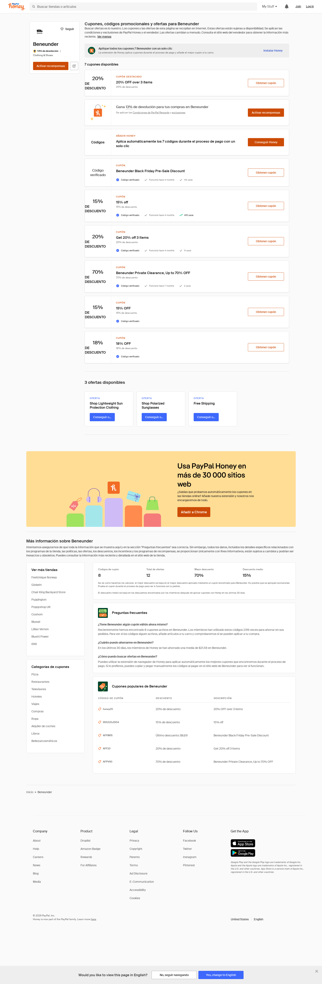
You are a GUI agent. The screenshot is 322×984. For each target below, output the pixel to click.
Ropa (34, 719)
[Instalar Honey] (273, 50)
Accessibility (138, 890)
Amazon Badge (90, 849)
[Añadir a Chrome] (193, 512)
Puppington (38, 599)
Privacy (134, 840)
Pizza (34, 674)
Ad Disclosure (138, 873)
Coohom (37, 614)
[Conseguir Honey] (266, 142)
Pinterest (189, 865)
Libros (35, 733)
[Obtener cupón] (266, 83)
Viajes (35, 704)
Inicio (29, 792)
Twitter (187, 849)
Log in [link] (310, 6)
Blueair (35, 622)
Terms (134, 865)
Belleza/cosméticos (44, 741)
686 (34, 644)
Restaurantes (40, 682)
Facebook (189, 840)
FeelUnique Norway (44, 577)
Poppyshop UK (41, 607)
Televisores (38, 689)
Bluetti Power (40, 636)
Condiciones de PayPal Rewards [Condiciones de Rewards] (151, 112)
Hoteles (36, 696)
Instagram (190, 857)
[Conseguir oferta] (102, 417)
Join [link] (298, 6)
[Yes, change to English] (221, 975)
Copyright (136, 849)
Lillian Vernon (40, 629)
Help (36, 849)
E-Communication (142, 882)
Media (37, 882)
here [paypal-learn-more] (93, 919)
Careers (38, 857)
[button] (247, 919)
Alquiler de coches (43, 726)
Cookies (135, 898)
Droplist (85, 840)
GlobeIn (36, 585)
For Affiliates (88, 865)
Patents (135, 857)
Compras (37, 711)
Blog (36, 873)
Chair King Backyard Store (48, 592)
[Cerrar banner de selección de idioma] (316, 971)
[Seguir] (67, 29)
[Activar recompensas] (50, 66)
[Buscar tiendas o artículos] (143, 6)
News (36, 865)
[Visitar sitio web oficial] (74, 66)
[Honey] (16, 6)
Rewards (86, 857)
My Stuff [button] (269, 6)
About (37, 840)
